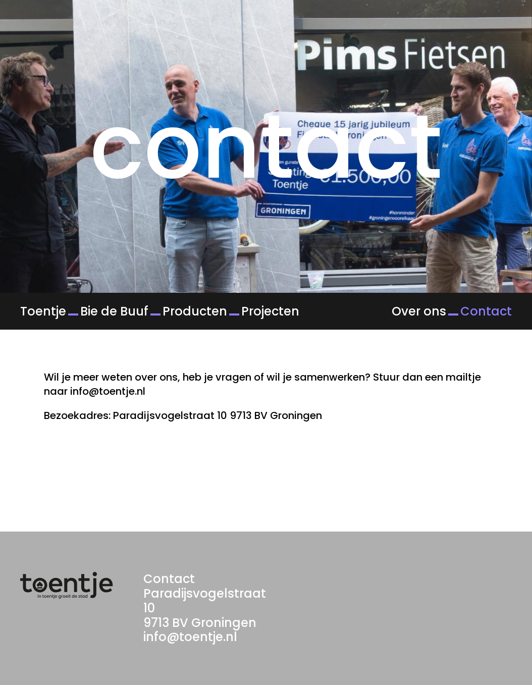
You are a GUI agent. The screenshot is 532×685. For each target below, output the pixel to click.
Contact (486, 311)
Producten (195, 311)
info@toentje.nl (190, 636)
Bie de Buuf (114, 311)
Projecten (270, 311)
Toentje (43, 311)
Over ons (419, 311)
